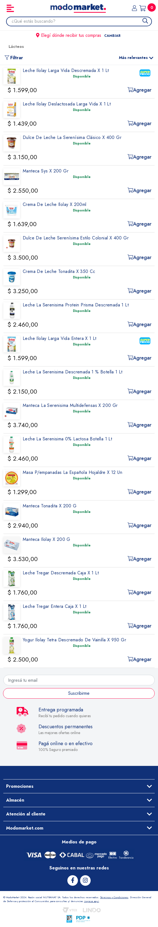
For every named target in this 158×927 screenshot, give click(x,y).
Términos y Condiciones (114, 897)
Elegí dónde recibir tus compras (79, 35)
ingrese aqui (91, 901)
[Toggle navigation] (10, 8)
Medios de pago (79, 842)
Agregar (139, 90)
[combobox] (82, 21)
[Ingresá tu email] (79, 680)
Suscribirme (79, 693)
